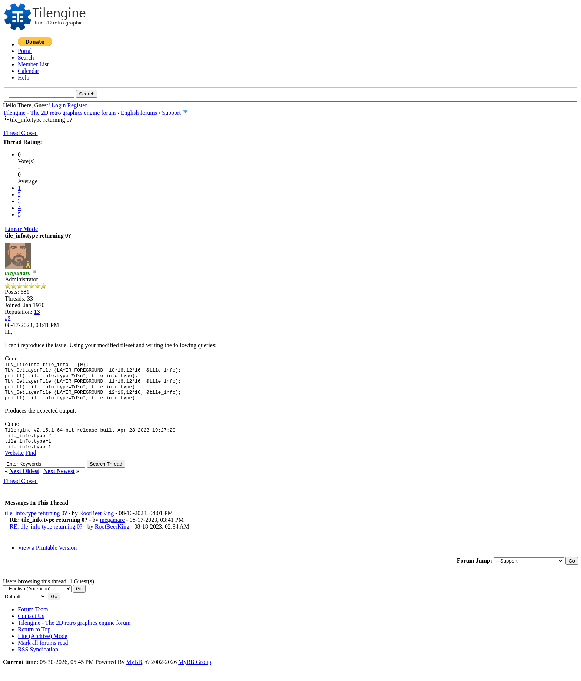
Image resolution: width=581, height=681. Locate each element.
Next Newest (59, 483)
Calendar (28, 71)
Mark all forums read (43, 655)
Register (77, 105)
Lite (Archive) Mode (42, 648)
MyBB (134, 674)
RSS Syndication (38, 661)
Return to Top (34, 641)
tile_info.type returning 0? (36, 525)
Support (171, 113)
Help (23, 77)
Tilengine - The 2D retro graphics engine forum (59, 113)
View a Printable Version (47, 560)
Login (59, 105)
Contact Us (31, 628)
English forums (139, 113)
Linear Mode (21, 229)
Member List (33, 64)
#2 (8, 318)
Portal (25, 51)
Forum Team (33, 621)
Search (26, 57)
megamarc (112, 532)
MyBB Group (194, 674)
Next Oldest (24, 483)
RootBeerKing (96, 525)
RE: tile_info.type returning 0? (46, 539)
